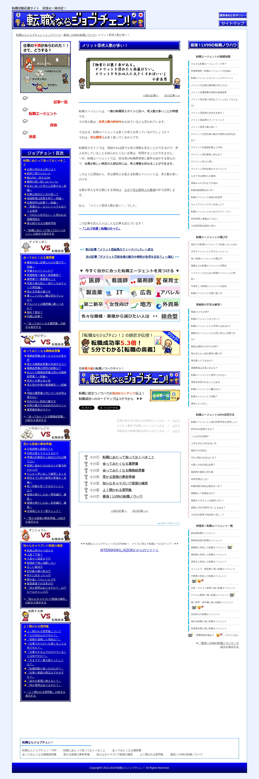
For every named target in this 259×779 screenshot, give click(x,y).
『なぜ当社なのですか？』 (42, 635)
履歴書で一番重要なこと (41, 279)
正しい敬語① (35, 566)
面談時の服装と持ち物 (202, 472)
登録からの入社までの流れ (204, 183)
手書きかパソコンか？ (40, 270)
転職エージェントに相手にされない (209, 375)
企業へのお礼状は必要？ (203, 464)
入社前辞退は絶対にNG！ (204, 226)
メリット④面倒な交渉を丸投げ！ (207, 113)
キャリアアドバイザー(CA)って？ (208, 204)
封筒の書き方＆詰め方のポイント (46, 405)
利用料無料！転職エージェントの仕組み (211, 71)
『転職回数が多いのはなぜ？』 (45, 668)
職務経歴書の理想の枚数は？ (44, 368)
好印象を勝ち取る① (39, 571)
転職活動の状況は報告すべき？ (206, 486)
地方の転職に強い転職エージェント (209, 621)
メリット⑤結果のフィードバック (207, 120)
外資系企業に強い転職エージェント (209, 628)
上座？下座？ (35, 554)
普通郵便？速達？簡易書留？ (44, 275)
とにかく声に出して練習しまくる (46, 473)
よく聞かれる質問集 (117, 490)
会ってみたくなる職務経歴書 (124, 470)
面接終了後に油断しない (41, 562)
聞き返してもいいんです (41, 579)
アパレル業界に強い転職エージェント (213, 595)
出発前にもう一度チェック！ (44, 511)
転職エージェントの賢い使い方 (206, 293)
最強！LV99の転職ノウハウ (80, 34)
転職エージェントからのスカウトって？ (211, 211)
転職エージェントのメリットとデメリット (212, 78)
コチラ (176, 420)
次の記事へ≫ (172, 95)
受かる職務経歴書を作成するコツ (46, 364)
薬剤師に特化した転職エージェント (209, 554)
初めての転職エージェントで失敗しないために (214, 244)
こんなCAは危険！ (200, 436)
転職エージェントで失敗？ (204, 396)
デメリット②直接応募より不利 (206, 147)
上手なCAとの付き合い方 (204, 443)
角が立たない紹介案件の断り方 (206, 353)
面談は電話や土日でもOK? (204, 346)
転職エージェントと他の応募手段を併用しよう (214, 422)
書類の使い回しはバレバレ (42, 181)
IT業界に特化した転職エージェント (208, 579)
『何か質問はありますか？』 (44, 685)
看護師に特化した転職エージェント (212, 547)
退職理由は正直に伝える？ (204, 368)
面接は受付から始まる (40, 550)
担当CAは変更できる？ (202, 429)
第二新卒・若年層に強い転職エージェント (212, 605)
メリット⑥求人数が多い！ (204, 127)
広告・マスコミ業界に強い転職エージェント (213, 588)
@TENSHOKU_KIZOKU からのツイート (129, 550)
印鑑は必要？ (35, 316)
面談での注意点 (199, 450)
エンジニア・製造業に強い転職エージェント (213, 569)
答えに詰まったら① (39, 575)
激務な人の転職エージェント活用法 (209, 265)
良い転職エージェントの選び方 (206, 258)
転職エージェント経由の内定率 (206, 197)
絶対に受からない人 (39, 173)
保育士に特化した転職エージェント (209, 561)
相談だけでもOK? (200, 312)
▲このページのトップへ (169, 523)
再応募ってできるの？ (202, 360)
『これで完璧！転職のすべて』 (101, 228)
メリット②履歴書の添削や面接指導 (209, 92)
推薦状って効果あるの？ (203, 493)
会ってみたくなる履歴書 (120, 463)
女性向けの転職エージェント (205, 614)
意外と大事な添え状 (39, 380)
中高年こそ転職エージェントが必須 (209, 286)
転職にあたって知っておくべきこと (128, 457)
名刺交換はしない (200, 479)
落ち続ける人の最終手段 (41, 223)
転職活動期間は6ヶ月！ (202, 190)
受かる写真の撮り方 (39, 291)
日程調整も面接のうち (40, 448)
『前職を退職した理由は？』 (44, 639)
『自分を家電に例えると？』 (44, 680)
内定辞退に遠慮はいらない (204, 218)
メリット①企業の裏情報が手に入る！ (210, 85)
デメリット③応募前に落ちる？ (206, 154)
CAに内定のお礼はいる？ (204, 457)
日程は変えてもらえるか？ (42, 453)
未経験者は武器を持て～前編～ (45, 198)
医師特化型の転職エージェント (206, 540)
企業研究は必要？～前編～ (42, 202)
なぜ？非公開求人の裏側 (139, 190)
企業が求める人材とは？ (41, 169)
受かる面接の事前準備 (119, 477)
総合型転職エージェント (203, 533)
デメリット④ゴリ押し (202, 161)
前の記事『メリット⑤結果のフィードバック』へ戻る (119, 249)
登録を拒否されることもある (205, 382)
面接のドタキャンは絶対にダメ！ (207, 500)
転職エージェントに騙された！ (206, 389)
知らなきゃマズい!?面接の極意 (125, 483)
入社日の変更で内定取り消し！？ (207, 514)
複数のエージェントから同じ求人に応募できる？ (213, 336)
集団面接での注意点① (40, 583)
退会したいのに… (200, 403)
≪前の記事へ (151, 95)
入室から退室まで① (39, 558)
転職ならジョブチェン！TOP (39, 750)
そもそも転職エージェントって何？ (209, 64)
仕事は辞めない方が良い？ (42, 194)
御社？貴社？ (35, 312)
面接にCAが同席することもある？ (208, 507)
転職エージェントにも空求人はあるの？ (211, 326)
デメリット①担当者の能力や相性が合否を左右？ (213, 137)
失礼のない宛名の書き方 (41, 401)
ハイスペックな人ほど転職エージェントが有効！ (213, 276)
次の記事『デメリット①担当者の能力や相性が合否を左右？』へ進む (130, 256)
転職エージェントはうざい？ (205, 319)
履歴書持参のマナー (39, 409)
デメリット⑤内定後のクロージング (209, 169)
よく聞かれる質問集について (44, 631)
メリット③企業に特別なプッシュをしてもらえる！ (214, 102)
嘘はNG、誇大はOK (38, 177)
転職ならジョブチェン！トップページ (38, 34)
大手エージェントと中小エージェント (210, 251)
